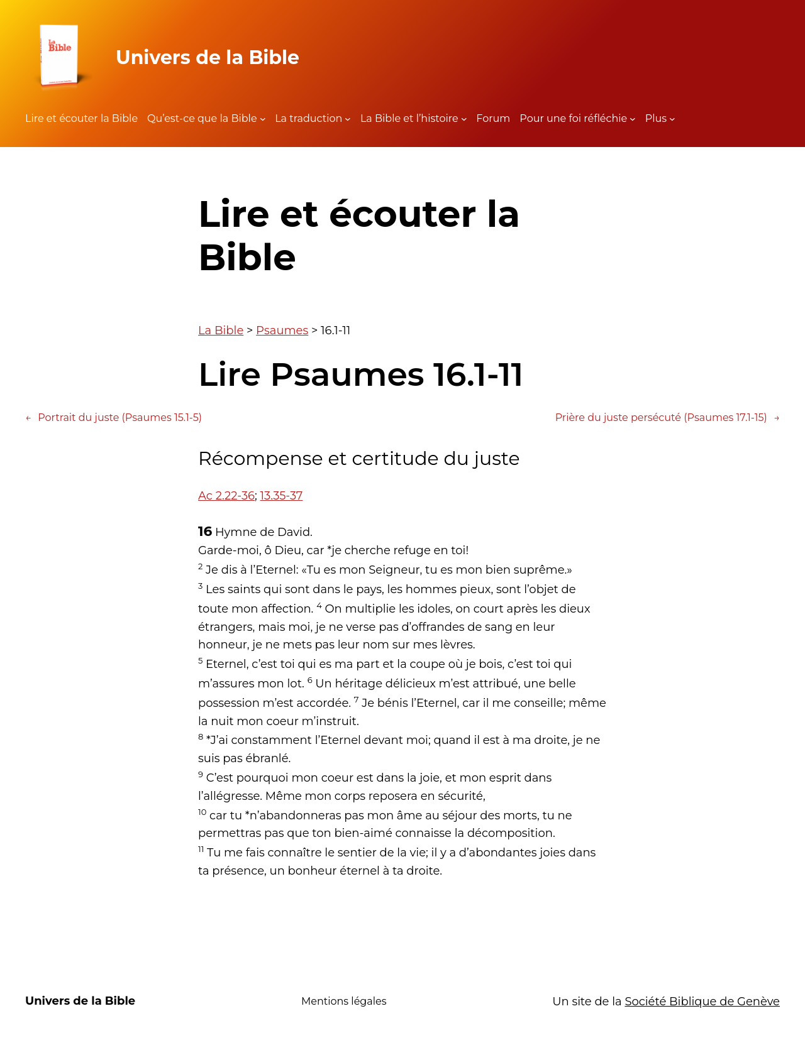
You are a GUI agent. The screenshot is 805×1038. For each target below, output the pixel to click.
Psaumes (282, 330)
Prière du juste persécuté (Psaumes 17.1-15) (667, 418)
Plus (656, 118)
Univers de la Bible (207, 57)
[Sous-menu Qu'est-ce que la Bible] (263, 119)
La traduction (308, 118)
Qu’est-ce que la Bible (202, 118)
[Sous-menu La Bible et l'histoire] (464, 119)
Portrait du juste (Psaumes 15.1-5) (113, 418)
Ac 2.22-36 (226, 496)
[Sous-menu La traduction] (348, 119)
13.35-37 (281, 496)
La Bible (220, 330)
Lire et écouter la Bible (81, 118)
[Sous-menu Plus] (672, 119)
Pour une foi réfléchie (573, 118)
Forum (493, 118)
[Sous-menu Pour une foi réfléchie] (633, 119)
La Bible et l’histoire (409, 118)
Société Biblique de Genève (702, 1001)
